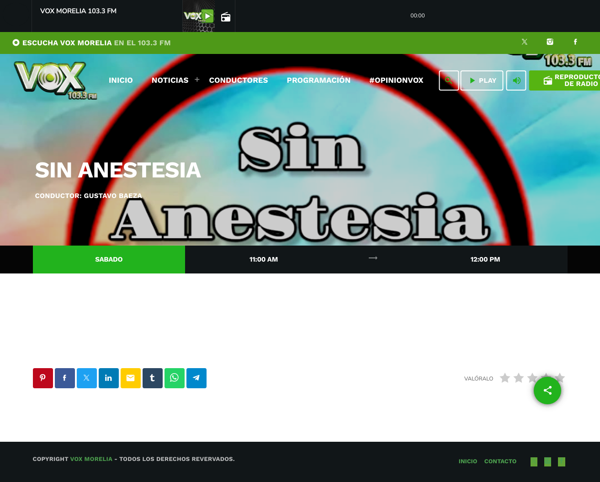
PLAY (482, 80)
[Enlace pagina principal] (55, 80)
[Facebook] (575, 43)
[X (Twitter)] (524, 43)
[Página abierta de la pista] (225, 16)
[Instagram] (550, 43)
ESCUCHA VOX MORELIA (91, 43)
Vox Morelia (91, 459)
